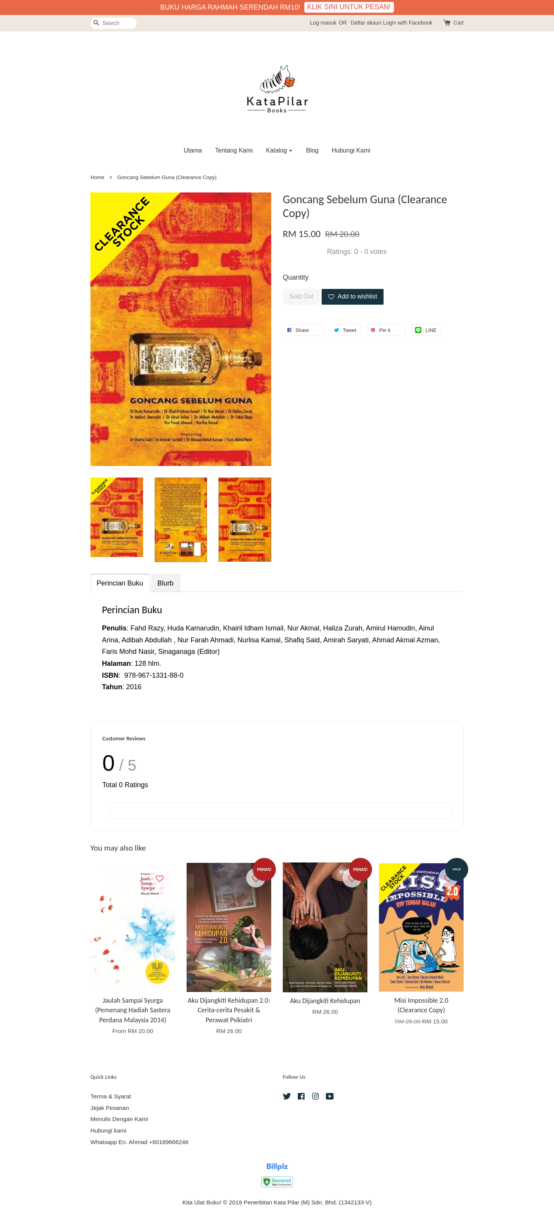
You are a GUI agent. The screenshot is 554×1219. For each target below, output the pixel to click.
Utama (193, 150)
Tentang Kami (234, 150)
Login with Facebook (407, 23)
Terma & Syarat (110, 1096)
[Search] (113, 23)
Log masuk (323, 23)
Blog (312, 150)
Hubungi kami (108, 1130)
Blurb (165, 583)
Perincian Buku (120, 583)
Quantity (296, 277)
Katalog (279, 150)
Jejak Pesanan (109, 1108)
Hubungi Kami (351, 150)
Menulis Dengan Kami (119, 1119)
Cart (459, 23)
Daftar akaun (365, 23)
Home (97, 177)
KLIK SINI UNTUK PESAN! (349, 7)
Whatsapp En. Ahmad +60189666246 (139, 1142)
